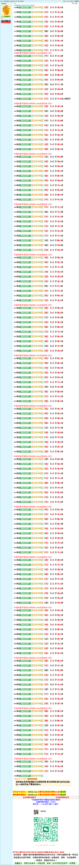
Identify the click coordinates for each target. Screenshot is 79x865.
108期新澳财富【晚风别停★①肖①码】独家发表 (13, 1)
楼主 (15, 3)
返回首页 (72, 1)
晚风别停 (4, 3)
